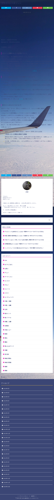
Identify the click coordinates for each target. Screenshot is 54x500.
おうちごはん (9, 264)
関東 (6, 370)
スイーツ (7, 289)
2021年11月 (6, 433)
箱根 (6, 366)
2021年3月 (6, 466)
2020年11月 (6, 482)
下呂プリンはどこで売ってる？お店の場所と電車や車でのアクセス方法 (24, 239)
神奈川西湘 (8, 362)
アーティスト (9, 276)
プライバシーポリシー (23, 496)
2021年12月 (6, 429)
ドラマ (7, 293)
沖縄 (6, 350)
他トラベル (8, 317)
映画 (6, 334)
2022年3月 (6, 417)
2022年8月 (6, 400)
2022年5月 (6, 409)
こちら (35, 70)
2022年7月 (6, 405)
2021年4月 (6, 462)
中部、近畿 (8, 305)
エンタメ (7, 280)
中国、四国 (8, 301)
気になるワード (9, 346)
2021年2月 (6, 470)
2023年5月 (6, 396)
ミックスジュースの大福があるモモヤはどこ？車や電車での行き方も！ (24, 248)
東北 (6, 338)
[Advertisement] (27, 25)
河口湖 (7, 354)
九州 (6, 309)
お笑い (7, 268)
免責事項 (33, 496)
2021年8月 (6, 445)
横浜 (6, 342)
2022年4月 (6, 413)
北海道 (7, 325)
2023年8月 (6, 392)
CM (6, 260)
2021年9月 (6, 441)
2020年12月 (6, 478)
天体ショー (8, 330)
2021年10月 (6, 437)
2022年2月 (6, 421)
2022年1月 (6, 425)
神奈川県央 (8, 358)
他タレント (8, 313)
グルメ (7, 285)
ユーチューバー (9, 297)
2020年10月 (6, 486)
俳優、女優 (8, 321)
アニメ (7, 272)
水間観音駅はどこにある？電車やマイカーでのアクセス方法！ (22, 244)
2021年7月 (6, 449)
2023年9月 (6, 388)
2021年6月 (6, 454)
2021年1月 (6, 474)
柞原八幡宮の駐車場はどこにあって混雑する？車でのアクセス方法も (24, 235)
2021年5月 (6, 458)
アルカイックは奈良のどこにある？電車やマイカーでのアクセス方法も (24, 231)
